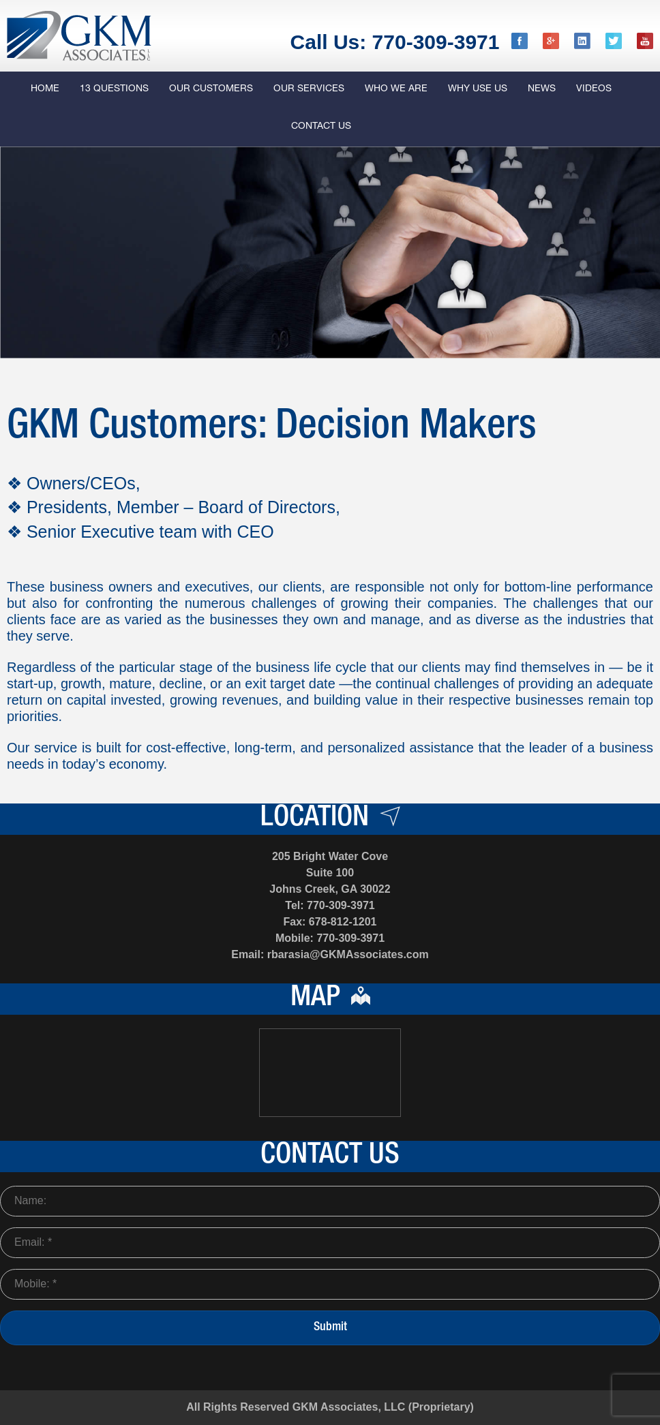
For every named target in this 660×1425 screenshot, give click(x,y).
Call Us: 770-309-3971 (395, 42)
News (542, 89)
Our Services (308, 89)
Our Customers (211, 89)
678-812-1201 (343, 922)
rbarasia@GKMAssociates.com (348, 954)
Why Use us (477, 89)
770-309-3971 (341, 905)
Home (45, 89)
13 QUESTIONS (114, 89)
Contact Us (321, 127)
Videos (594, 89)
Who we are (396, 89)
